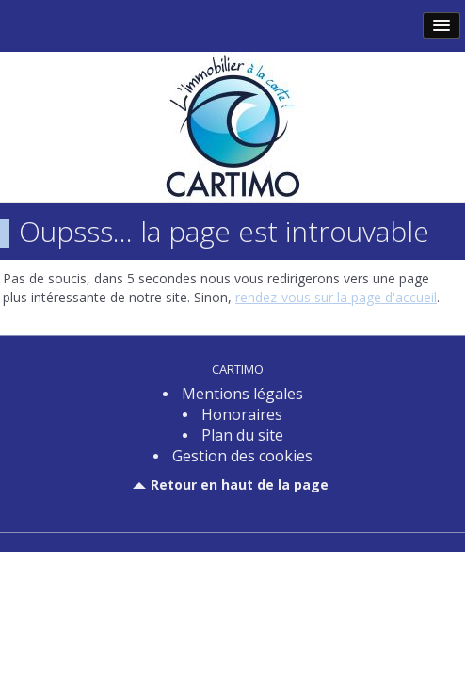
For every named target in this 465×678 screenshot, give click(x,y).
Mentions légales (242, 393)
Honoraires (241, 414)
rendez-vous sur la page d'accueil (336, 297)
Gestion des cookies (242, 455)
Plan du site (242, 435)
